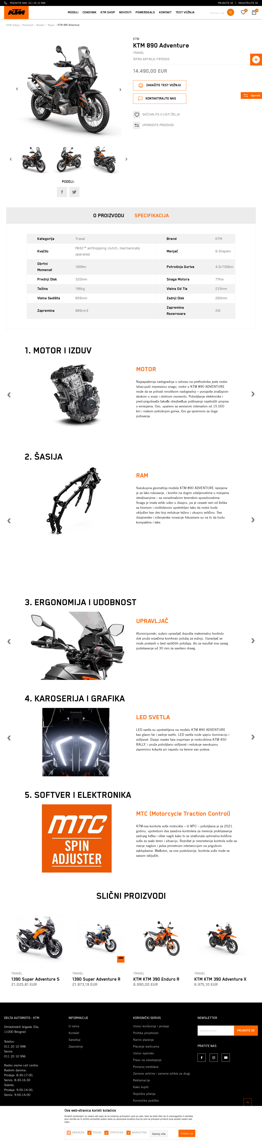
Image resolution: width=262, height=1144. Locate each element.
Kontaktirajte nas (161, 99)
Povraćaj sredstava (145, 1067)
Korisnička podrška (146, 1100)
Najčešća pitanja (144, 1094)
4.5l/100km (224, 267)
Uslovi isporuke (143, 1053)
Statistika (116, 1132)
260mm (221, 298)
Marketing (139, 1132)
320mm (81, 279)
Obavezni (78, 1132)
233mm (221, 289)
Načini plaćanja (143, 1040)
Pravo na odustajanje (147, 1060)
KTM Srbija (13, 25)
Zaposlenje (76, 1046)
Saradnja (74, 1040)
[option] (68, 89)
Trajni (97, 1132)
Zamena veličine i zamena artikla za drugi (161, 1073)
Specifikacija (151, 216)
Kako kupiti (141, 1087)
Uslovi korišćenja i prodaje (151, 1026)
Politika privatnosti (145, 1033)
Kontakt (74, 1033)
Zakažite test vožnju (163, 85)
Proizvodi (28, 25)
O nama (74, 1026)
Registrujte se (248, 3)
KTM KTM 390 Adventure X (220, 979)
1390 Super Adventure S (35, 979)
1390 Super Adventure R (96, 979)
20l (217, 311)
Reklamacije (141, 1080)
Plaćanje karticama (146, 1046)
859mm (81, 298)
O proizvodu (108, 216)
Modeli (40, 25)
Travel (51, 25)
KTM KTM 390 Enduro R (156, 979)
